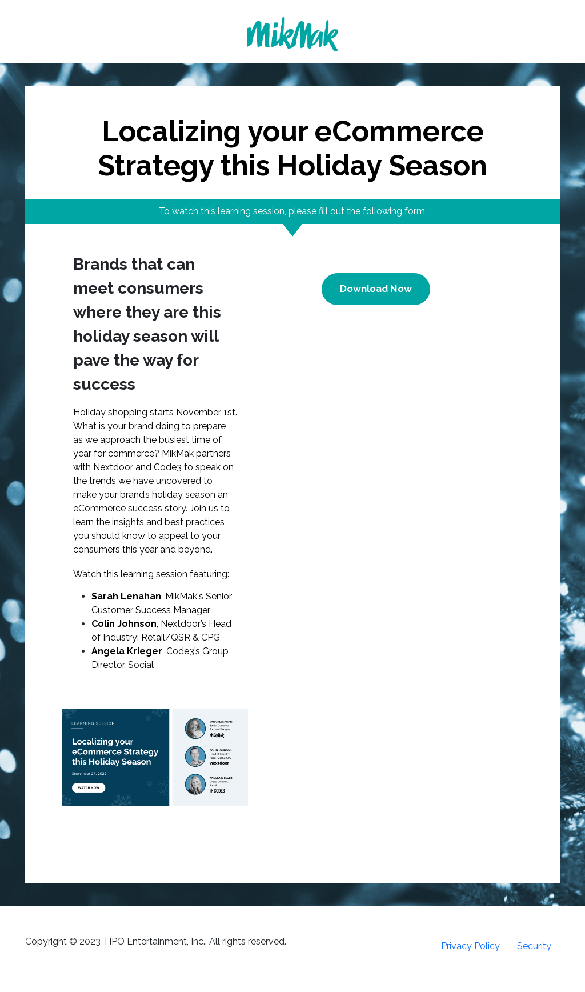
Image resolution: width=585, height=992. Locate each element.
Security (534, 946)
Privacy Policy (470, 946)
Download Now (376, 288)
